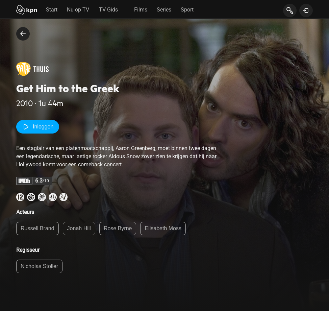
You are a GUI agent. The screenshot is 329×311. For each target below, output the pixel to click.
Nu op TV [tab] (78, 9)
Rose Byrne (118, 228)
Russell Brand (37, 228)
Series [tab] (164, 9)
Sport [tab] (187, 9)
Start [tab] (51, 9)
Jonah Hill (79, 228)
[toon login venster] (306, 10)
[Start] (27, 10)
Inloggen (37, 127)
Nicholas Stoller (39, 266)
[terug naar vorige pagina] (23, 34)
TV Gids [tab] (108, 9)
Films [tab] (140, 9)
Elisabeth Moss (163, 228)
